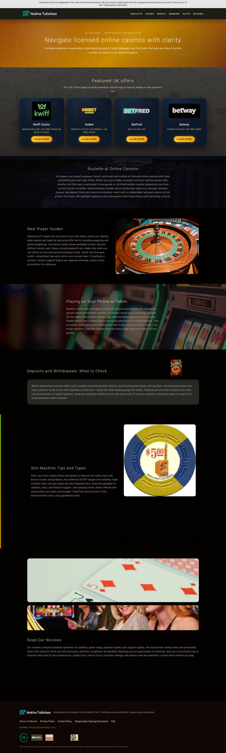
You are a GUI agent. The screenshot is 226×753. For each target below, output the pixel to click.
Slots (186, 14)
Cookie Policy (65, 721)
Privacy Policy (47, 721)
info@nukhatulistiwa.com (42, 727)
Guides (150, 14)
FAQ (113, 721)
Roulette (137, 14)
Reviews (198, 14)
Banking (174, 14)
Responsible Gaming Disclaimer (91, 721)
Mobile (161, 14)
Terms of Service (28, 721)
